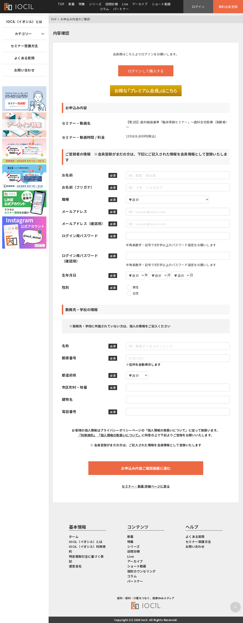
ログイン (198, 6)
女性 (136, 293)
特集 (82, 4)
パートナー (121, 9)
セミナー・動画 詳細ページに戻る (146, 486)
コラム (104, 9)
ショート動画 (161, 4)
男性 (136, 287)
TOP (61, 4)
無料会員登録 (228, 6)
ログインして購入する (146, 70)
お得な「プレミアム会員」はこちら (145, 90)
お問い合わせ (24, 70)
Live (125, 4)
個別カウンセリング (141, 571)
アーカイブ (140, 4)
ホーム (73, 536)
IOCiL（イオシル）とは (24, 21)
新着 (71, 4)
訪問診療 (111, 4)
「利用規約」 (87, 435)
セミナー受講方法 (24, 45)
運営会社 (75, 566)
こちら (130, 54)
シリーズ (95, 4)
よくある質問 (24, 58)
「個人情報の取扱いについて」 (119, 435)
